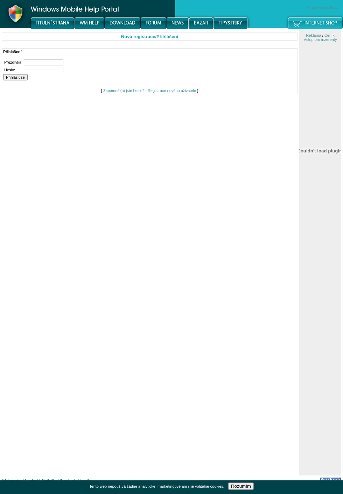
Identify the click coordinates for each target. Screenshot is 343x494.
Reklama (313, 35)
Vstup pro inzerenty (320, 39)
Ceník (329, 35)
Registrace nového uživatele (172, 90)
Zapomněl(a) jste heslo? (124, 90)
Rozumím (241, 486)
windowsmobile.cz (322, 7)
